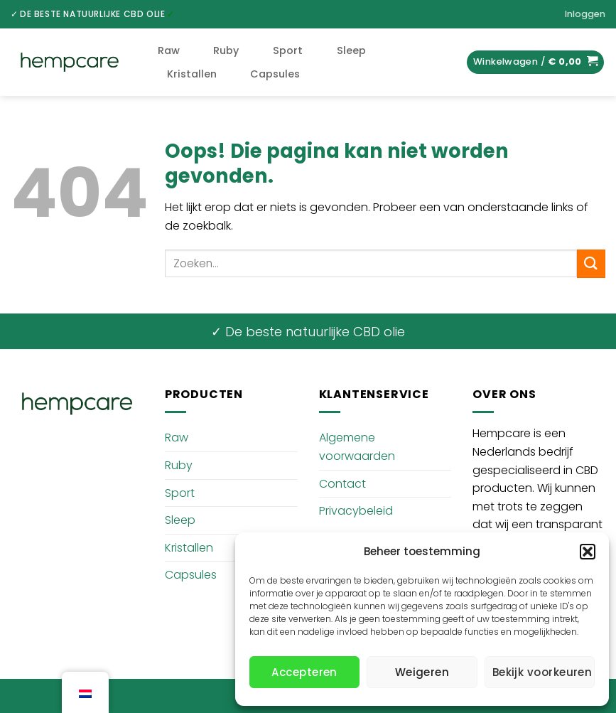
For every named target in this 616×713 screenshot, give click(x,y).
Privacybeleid (356, 511)
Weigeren (422, 672)
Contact (342, 484)
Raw (169, 50)
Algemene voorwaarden (357, 446)
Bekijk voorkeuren (542, 672)
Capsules (275, 74)
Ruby (226, 50)
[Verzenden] (591, 263)
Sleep (351, 50)
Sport (288, 50)
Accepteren (304, 672)
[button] (587, 552)
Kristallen (192, 74)
